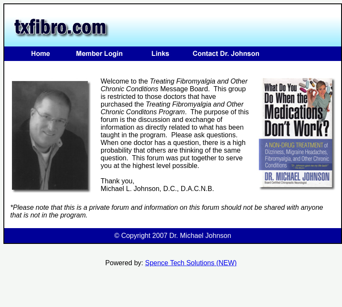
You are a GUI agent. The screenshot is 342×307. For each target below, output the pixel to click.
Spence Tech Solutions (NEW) (191, 262)
